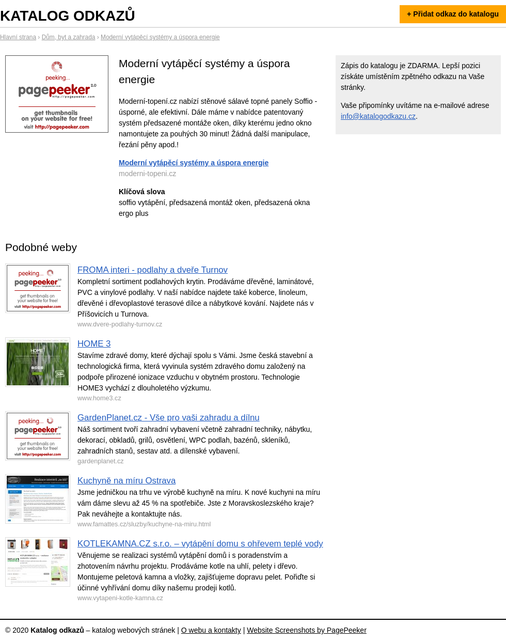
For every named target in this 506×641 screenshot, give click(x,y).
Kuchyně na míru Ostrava (126, 481)
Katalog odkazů (67, 16)
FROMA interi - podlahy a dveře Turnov (152, 270)
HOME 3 (93, 344)
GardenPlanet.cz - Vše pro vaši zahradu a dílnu (168, 418)
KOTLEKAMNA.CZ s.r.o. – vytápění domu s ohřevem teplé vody (200, 544)
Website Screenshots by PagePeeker (307, 630)
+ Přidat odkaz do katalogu (453, 14)
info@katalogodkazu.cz (378, 116)
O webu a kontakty (211, 630)
